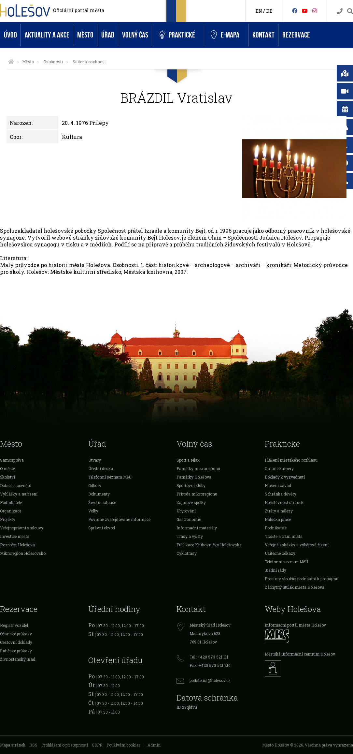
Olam (215, 237)
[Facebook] (294, 10)
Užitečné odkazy (280, 553)
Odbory (94, 485)
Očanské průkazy (16, 633)
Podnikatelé (11, 502)
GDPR (97, 744)
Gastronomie (188, 519)
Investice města (14, 536)
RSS (33, 744)
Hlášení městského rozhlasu (291, 460)
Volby (93, 510)
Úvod (10, 35)
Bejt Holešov (164, 237)
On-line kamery (279, 468)
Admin (154, 744)
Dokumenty (99, 493)
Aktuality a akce (47, 35)
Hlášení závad (278, 485)
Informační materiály (196, 527)
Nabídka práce (278, 519)
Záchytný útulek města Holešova (294, 587)
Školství (7, 477)
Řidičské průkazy (16, 650)
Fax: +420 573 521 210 (210, 665)
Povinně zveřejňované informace (119, 519)
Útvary (94, 460)
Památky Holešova (193, 477)
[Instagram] (314, 10)
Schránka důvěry (280, 493)
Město (85, 35)
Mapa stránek (12, 744)
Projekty (7, 519)
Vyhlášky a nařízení (18, 493)
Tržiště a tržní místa (284, 536)
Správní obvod (101, 527)
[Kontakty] (340, 11)
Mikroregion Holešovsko (23, 553)
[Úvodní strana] (11, 61)
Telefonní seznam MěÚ (110, 477)
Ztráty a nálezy (279, 510)
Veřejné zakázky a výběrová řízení (297, 544)
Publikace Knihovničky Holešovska (209, 544)
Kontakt (263, 35)
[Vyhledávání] (350, 11)
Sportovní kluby (190, 485)
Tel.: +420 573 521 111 (209, 656)
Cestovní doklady (16, 642)
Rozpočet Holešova (17, 544)
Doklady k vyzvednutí (285, 477)
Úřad (107, 35)
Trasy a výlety (189, 536)
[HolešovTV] (304, 10)
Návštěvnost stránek (284, 502)
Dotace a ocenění (15, 485)
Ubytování (186, 510)
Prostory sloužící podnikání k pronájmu (301, 578)
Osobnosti (53, 61)
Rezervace (296, 35)
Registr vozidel (14, 625)
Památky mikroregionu (198, 468)
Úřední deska (100, 468)
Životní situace (102, 502)
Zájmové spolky (191, 502)
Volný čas (135, 35)
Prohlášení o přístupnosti (64, 744)
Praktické (177, 35)
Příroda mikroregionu (196, 493)
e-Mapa (225, 35)
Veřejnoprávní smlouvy (21, 527)
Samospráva (12, 460)
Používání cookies (123, 744)
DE (269, 11)
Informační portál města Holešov (295, 625)
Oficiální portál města (78, 10)
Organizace (10, 510)
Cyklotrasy (186, 553)
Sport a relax (188, 460)
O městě (7, 468)
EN (258, 11)
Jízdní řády (275, 570)
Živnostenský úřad (17, 659)
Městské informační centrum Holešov (300, 654)
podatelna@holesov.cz (210, 680)
